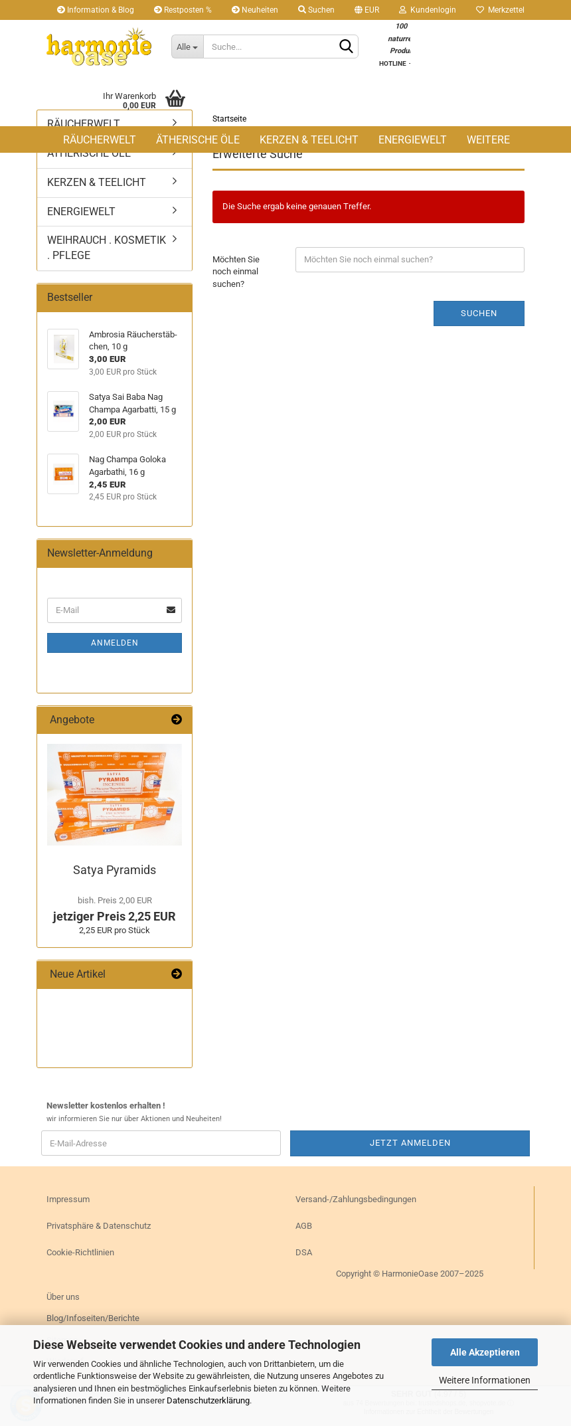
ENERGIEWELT (412, 140)
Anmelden (115, 643)
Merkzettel (500, 10)
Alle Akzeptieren (485, 1352)
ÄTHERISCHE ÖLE (198, 140)
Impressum (68, 1199)
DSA (303, 1252)
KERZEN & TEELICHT (309, 140)
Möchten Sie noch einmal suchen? (236, 271)
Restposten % (183, 10)
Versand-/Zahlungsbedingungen (355, 1199)
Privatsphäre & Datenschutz (98, 1226)
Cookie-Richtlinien (80, 1252)
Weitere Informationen (484, 1380)
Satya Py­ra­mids (114, 870)
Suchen (316, 10)
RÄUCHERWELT (99, 140)
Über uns (63, 1297)
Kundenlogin (427, 10)
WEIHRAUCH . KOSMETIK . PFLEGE (106, 248)
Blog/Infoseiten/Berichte (92, 1318)
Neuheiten (255, 10)
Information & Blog (95, 10)
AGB (303, 1226)
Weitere (488, 140)
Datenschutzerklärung (208, 1400)
